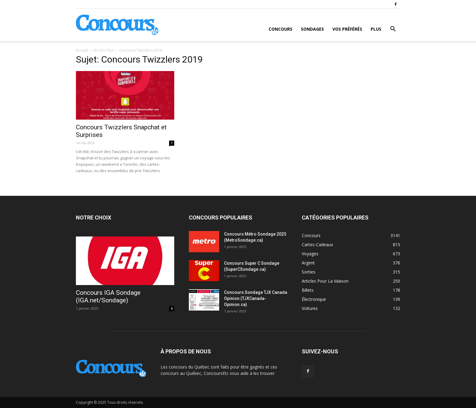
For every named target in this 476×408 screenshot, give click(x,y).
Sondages (312, 29)
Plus (376, 29)
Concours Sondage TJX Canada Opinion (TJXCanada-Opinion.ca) (255, 298)
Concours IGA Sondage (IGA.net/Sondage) (108, 296)
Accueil (82, 50)
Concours (280, 29)
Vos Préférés (347, 29)
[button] (393, 29)
